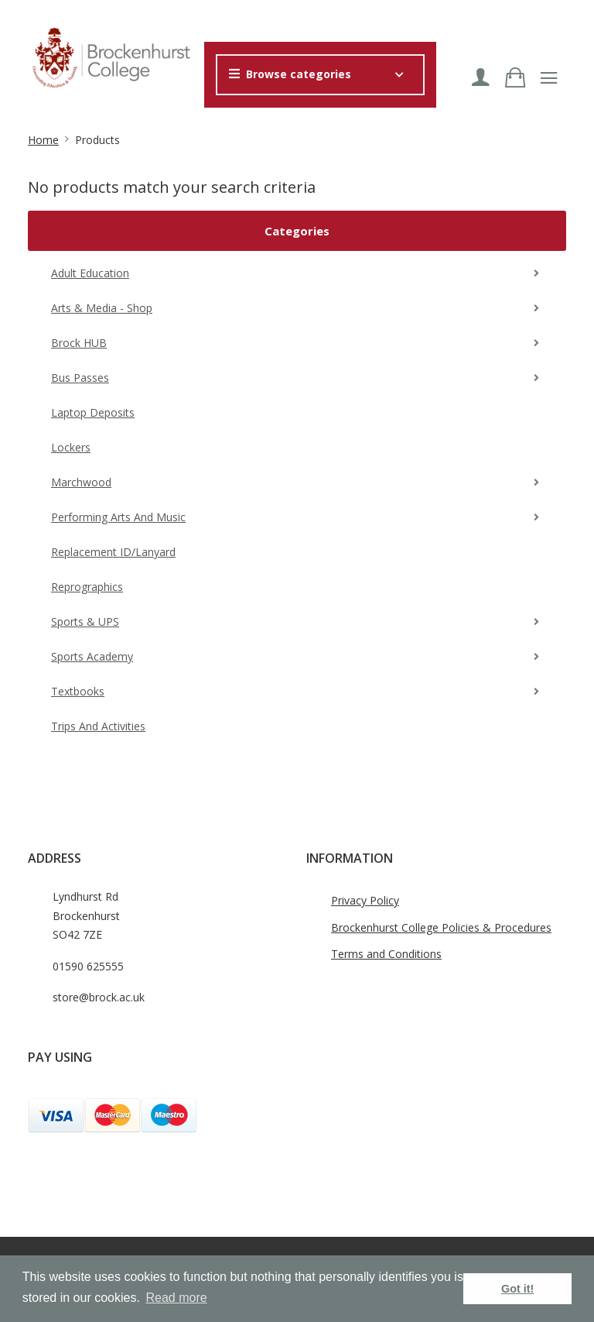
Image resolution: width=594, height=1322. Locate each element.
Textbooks (77, 691)
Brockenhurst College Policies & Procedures (441, 927)
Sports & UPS (85, 621)
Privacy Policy (365, 900)
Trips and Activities (98, 726)
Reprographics (87, 586)
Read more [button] (176, 1297)
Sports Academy (92, 656)
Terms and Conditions (386, 953)
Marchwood (81, 482)
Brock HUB (79, 342)
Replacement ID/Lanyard (113, 551)
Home (43, 139)
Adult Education (90, 273)
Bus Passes (80, 377)
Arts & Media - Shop (101, 307)
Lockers (70, 447)
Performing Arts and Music (118, 517)
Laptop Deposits (93, 412)
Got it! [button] (517, 1289)
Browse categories (290, 74)
